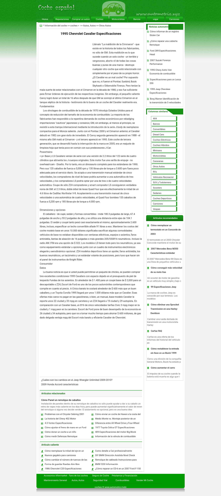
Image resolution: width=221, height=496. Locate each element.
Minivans (157, 150)
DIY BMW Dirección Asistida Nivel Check (115, 455)
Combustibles (122, 480)
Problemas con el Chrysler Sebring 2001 (64, 414)
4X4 (155, 118)
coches (73, 25)
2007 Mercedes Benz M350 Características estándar (164, 250)
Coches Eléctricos (162, 140)
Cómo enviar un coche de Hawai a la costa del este (118, 415)
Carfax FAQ (156, 331)
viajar (155, 19)
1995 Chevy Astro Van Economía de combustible (162, 72)
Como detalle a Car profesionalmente (113, 451)
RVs (155, 172)
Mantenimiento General (55, 480)
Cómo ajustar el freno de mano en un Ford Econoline (65, 428)
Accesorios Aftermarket (55, 475)
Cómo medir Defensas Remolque (61, 436)
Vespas (156, 209)
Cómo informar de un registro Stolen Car (164, 33)
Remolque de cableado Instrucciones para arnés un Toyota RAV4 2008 (116, 460)
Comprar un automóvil (81, 19)
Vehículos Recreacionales (165, 177)
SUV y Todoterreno (162, 182)
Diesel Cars (158, 134)
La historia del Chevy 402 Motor (60, 418)
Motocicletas (118, 19)
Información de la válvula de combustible (115, 436)
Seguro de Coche (100, 475)
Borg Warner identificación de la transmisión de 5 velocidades (165, 100)
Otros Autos (105, 25)
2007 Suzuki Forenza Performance (160, 62)
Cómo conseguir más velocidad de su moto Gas (166, 269)
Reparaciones (62, 19)
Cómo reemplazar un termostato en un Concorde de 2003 (165, 229)
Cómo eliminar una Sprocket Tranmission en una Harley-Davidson (164, 309)
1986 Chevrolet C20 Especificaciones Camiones (62, 469)
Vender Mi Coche (144, 480)
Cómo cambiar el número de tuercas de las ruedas (65, 460)
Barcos (136, 19)
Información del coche (56, 25)
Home (45, 19)
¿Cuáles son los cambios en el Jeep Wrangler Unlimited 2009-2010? (77, 380)
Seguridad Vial (100, 480)
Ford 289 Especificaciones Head (163, 52)
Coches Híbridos (161, 145)
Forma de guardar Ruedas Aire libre (62, 464)
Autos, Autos (89, 25)
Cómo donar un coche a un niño (60, 432)
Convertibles (159, 129)
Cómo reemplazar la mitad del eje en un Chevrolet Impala (64, 452)
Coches (99, 19)
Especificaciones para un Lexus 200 (165, 81)
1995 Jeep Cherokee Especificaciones (160, 91)
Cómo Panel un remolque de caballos (61, 400)
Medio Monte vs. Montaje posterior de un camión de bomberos (115, 419)
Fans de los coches (78, 475)
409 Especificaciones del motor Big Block (115, 432)
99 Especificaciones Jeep (163, 287)
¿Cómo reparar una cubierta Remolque (163, 43)
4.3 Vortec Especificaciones (58, 423)
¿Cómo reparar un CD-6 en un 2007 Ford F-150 (118, 468)
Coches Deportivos (162, 198)
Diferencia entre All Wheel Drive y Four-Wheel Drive (117, 424)
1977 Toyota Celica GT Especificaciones (115, 427)
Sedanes (157, 193)
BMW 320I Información (106, 464)
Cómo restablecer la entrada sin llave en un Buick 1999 (164, 350)
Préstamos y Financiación (124, 475)
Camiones (174, 19)
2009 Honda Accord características (60, 384)
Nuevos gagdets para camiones (60, 455)
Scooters (157, 187)
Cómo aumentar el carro (163, 367)
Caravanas (158, 161)
